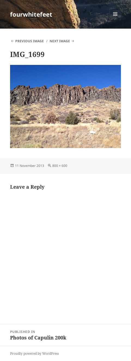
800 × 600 (59, 165)
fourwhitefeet (31, 14)
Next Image (60, 41)
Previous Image (29, 41)
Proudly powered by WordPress (34, 353)
